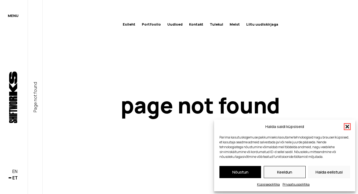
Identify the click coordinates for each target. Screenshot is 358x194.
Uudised (175, 24)
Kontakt (196, 24)
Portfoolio (151, 24)
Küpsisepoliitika (268, 184)
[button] (347, 126)
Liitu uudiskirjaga (262, 24)
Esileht (129, 24)
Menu (13, 15)
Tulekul (216, 24)
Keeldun (284, 172)
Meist (235, 24)
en (14, 171)
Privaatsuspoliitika (296, 184)
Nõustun (240, 172)
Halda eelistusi (329, 172)
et (15, 178)
